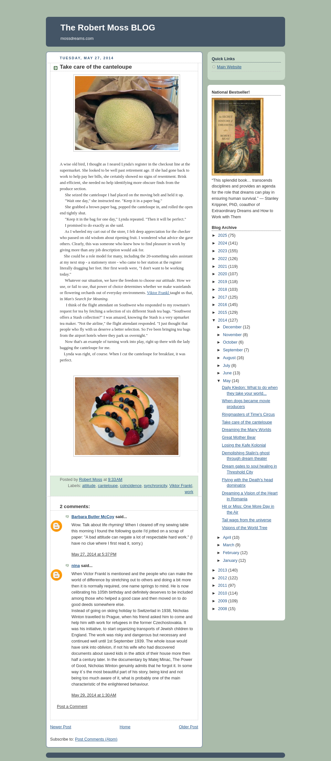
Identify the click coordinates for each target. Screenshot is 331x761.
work (189, 492)
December (233, 327)
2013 (223, 570)
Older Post (188, 727)
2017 (223, 297)
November (233, 335)
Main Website (229, 67)
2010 (223, 593)
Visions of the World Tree (244, 528)
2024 (223, 243)
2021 (223, 266)
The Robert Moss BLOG (107, 27)
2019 (223, 281)
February (231, 553)
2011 (223, 585)
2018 (223, 289)
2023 (223, 251)
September (233, 350)
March (229, 545)
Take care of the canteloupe (247, 422)
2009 (223, 601)
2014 (223, 320)
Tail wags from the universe (247, 520)
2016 (223, 304)
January (231, 560)
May (227, 381)
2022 (223, 258)
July (227, 365)
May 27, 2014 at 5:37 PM (93, 554)
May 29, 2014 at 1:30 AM (93, 695)
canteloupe (108, 485)
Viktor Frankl (158, 292)
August (230, 358)
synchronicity (155, 485)
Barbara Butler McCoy (92, 517)
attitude (88, 485)
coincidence (131, 485)
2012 (223, 578)
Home (125, 727)
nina (75, 565)
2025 (223, 235)
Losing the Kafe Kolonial (244, 445)
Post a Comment (72, 706)
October (231, 342)
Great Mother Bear (239, 437)
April (227, 537)
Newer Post (60, 727)
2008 (223, 609)
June (228, 373)
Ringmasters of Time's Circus (248, 414)
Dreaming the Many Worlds (247, 429)
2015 (223, 312)
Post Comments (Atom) (96, 739)
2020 (223, 274)
